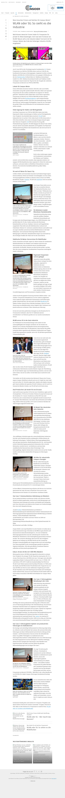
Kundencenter (22, 773)
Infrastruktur (21, 13)
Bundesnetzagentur (30, 98)
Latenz (37, 616)
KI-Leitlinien (50, 773)
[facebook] (6, 20)
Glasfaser (26, 179)
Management (36, 13)
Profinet (19, 510)
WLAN (40, 116)
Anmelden (59, 2)
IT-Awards (7, 13)
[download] (6, 36)
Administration (28, 13)
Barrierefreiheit (37, 773)
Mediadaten (27, 773)
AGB (17, 773)
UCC (53, 13)
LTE (28, 122)
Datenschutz (32, 773)
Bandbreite (44, 301)
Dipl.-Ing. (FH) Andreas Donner (40, 31)
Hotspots (46, 353)
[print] (6, 33)
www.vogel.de (54, 778)
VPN (50, 13)
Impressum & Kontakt (43, 773)
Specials (12, 13)
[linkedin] (6, 28)
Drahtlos (42, 13)
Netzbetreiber (21, 77)
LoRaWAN (39, 179)
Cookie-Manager (13, 773)
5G (16, 13)
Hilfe (19, 773)
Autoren (53, 773)
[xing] (6, 25)
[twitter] (6, 22)
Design (46, 13)
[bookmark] (48, 31)
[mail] (6, 31)
